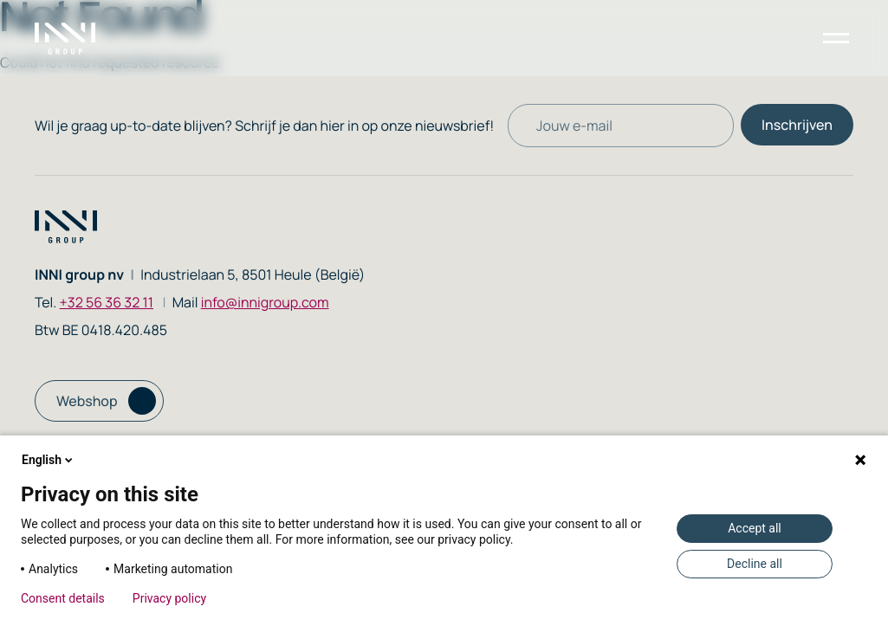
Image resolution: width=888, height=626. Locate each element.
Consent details (63, 598)
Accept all (754, 528)
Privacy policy (169, 598)
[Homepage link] (75, 39)
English (48, 460)
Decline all (754, 564)
